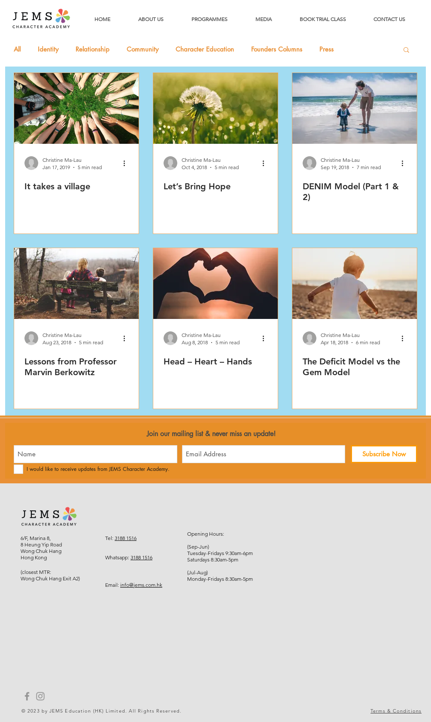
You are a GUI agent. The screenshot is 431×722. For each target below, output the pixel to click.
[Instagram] (40, 696)
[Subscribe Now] (384, 454)
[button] (406, 50)
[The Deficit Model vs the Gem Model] (354, 283)
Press (326, 49)
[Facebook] (27, 696)
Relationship (92, 49)
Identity (48, 49)
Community (142, 49)
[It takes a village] (76, 108)
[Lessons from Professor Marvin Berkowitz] (76, 283)
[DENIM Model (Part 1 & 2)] (354, 108)
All (17, 49)
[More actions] (127, 163)
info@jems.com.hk (141, 585)
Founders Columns (276, 49)
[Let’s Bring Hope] (215, 108)
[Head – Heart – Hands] (215, 283)
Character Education (205, 49)
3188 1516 (126, 538)
